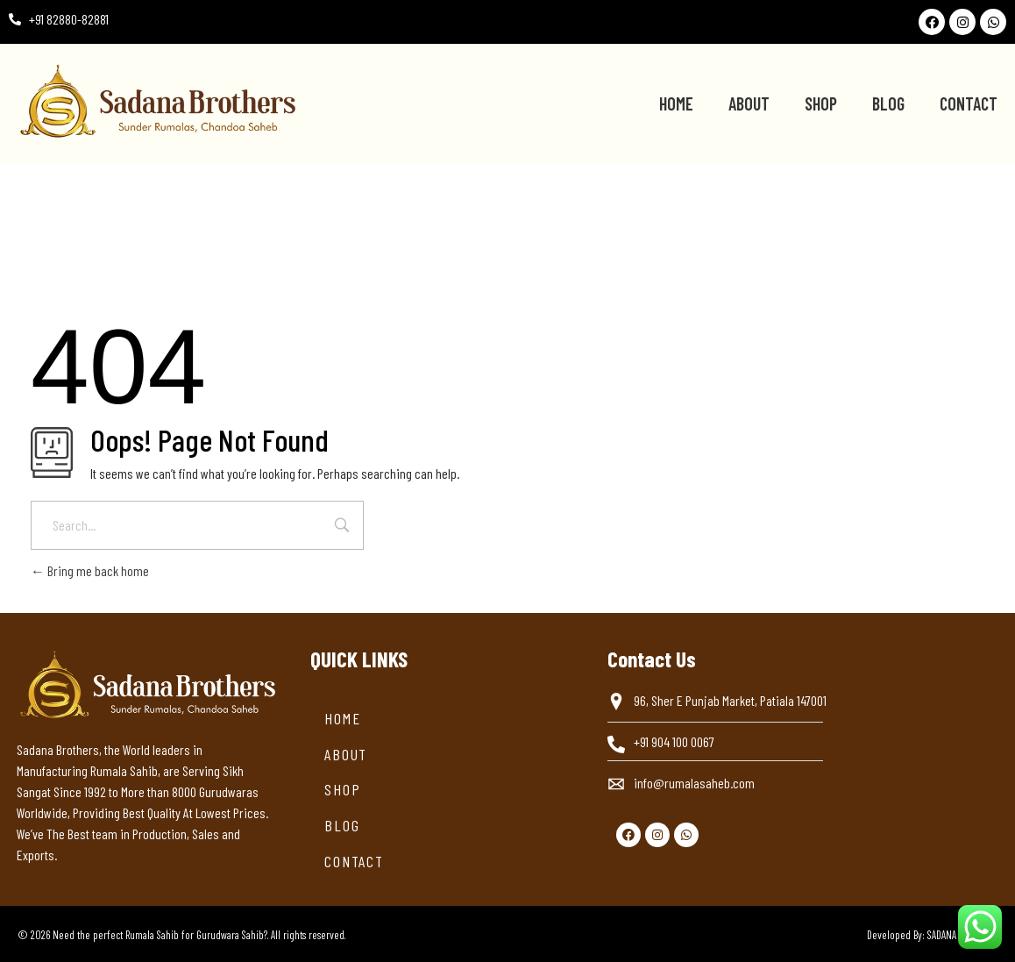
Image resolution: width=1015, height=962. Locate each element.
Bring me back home (90, 570)
